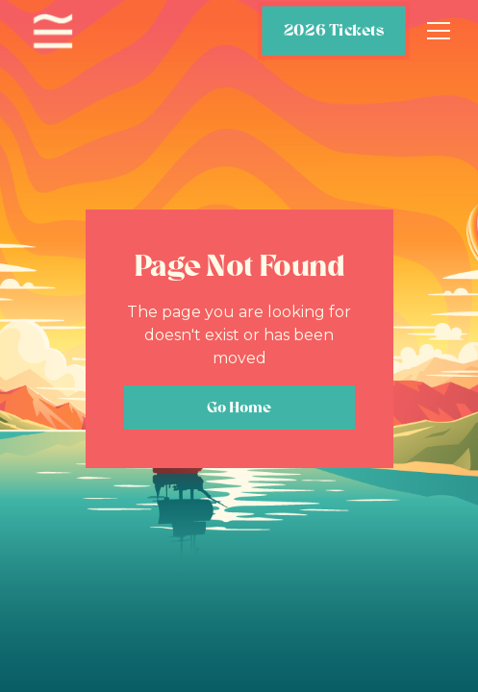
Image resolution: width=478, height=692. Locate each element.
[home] (53, 31)
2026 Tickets (334, 30)
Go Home (239, 407)
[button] (434, 31)
